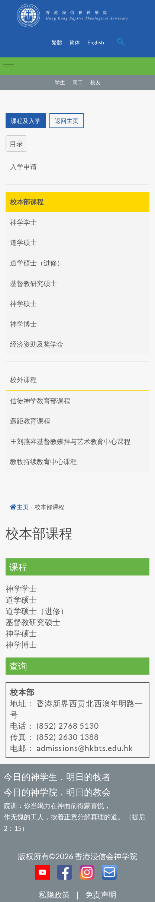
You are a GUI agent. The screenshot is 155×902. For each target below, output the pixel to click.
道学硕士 (23, 242)
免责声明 (100, 894)
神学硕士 (23, 303)
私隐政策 (54, 894)
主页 (19, 507)
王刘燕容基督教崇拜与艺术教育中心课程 (70, 441)
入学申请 (23, 167)
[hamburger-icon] (8, 66)
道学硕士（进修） (37, 263)
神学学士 (23, 222)
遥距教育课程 (30, 421)
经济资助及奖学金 (37, 344)
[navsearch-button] (120, 42)
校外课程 (23, 379)
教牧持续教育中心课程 (43, 461)
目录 (16, 143)
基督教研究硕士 (33, 283)
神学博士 (23, 324)
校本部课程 (26, 202)
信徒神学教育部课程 (40, 401)
